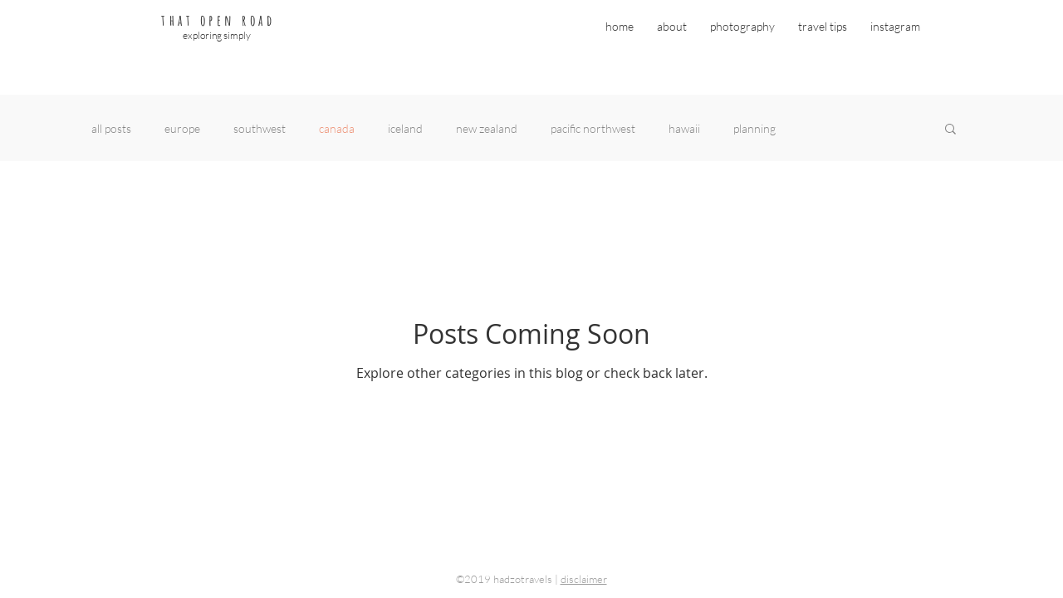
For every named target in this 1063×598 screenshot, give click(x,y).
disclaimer (584, 579)
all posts (111, 128)
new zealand (486, 128)
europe (182, 128)
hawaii (684, 128)
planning (754, 128)
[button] (950, 130)
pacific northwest (593, 128)
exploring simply (217, 35)
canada (337, 128)
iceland (405, 128)
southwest (259, 128)
